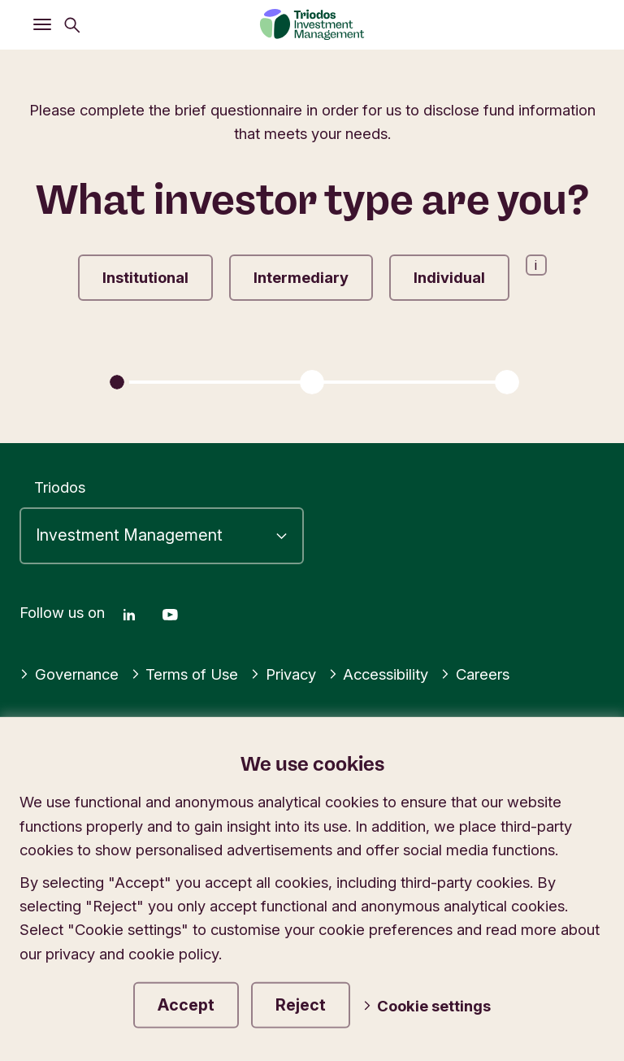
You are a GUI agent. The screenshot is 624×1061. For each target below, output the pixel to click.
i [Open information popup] (536, 265)
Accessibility (378, 674)
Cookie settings (427, 1006)
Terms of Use (185, 674)
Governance (69, 674)
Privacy (283, 674)
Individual (449, 277)
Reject (300, 1005)
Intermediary (301, 277)
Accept (186, 1005)
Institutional (145, 277)
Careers (474, 674)
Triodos (59, 487)
